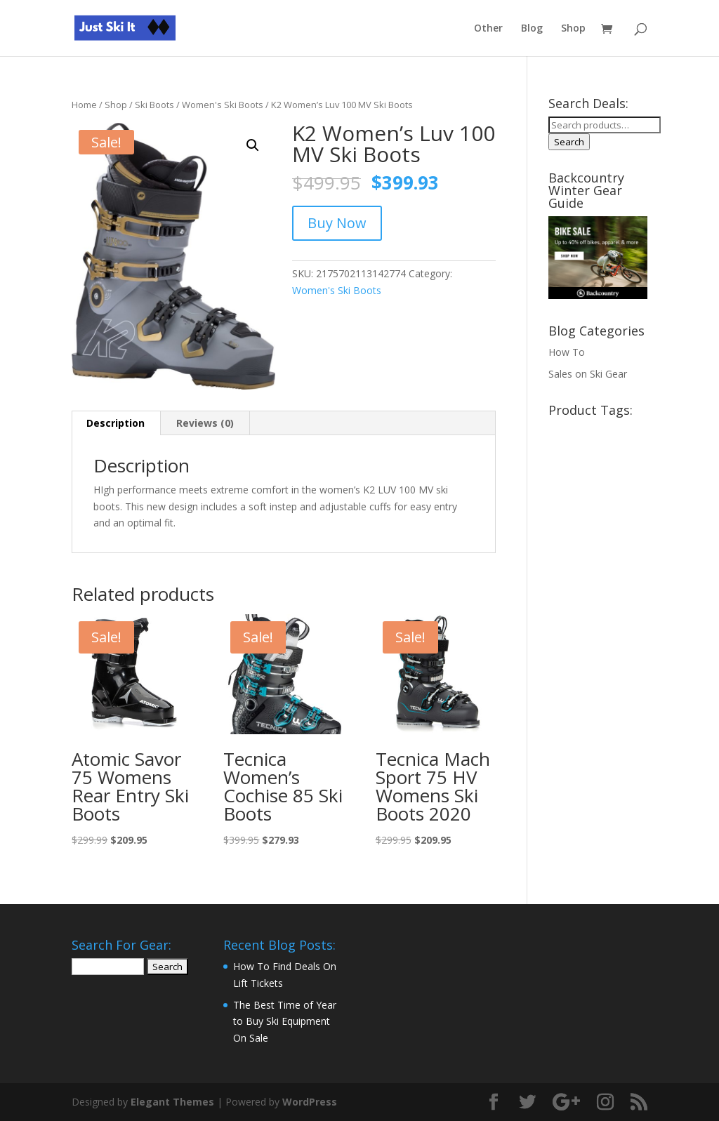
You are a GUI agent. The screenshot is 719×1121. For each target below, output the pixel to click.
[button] (252, 145)
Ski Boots (154, 104)
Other (488, 28)
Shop (573, 28)
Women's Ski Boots (222, 104)
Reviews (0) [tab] (205, 423)
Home (84, 104)
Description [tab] (115, 423)
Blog (532, 28)
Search (569, 141)
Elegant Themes (172, 1101)
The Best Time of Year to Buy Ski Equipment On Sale (284, 1021)
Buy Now (337, 222)
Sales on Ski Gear (587, 373)
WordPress (309, 1101)
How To (566, 352)
